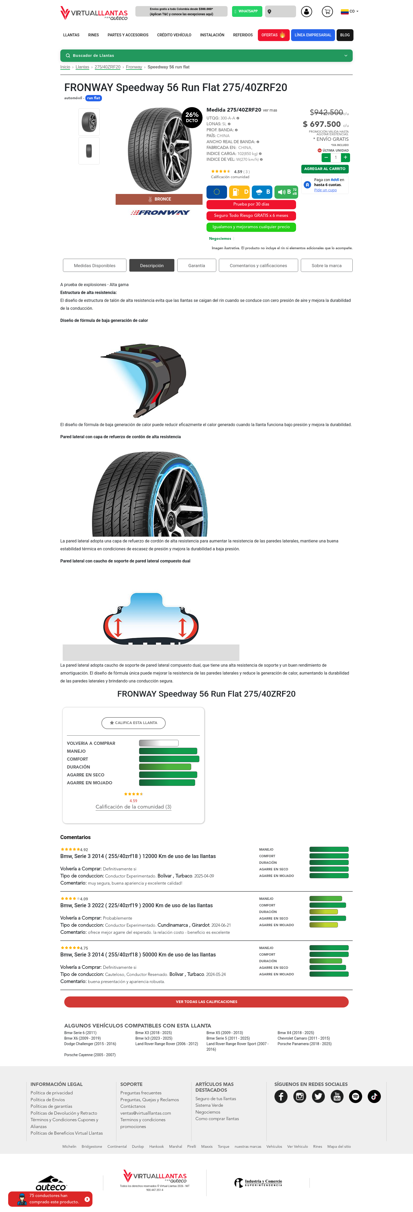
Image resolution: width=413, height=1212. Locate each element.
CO (348, 11)
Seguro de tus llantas (215, 1099)
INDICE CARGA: (221, 154)
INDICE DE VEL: (220, 160)
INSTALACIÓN (212, 35)
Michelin (69, 1147)
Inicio (65, 67)
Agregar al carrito (325, 169)
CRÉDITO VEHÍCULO (174, 35)
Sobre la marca (327, 265)
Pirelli (191, 1147)
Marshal (175, 1147)
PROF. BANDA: (220, 130)
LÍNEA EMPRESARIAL (313, 35)
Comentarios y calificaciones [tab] (258, 265)
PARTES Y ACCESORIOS (128, 35)
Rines (317, 1147)
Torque (223, 1147)
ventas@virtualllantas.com (145, 1113)
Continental (117, 1147)
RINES (93, 35)
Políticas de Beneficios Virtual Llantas (67, 1133)
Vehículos (274, 1147)
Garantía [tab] (196, 265)
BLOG (345, 35)
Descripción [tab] (152, 265)
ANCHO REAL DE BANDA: (230, 142)
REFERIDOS (243, 35)
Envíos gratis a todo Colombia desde (181, 12)
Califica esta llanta (133, 723)
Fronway (134, 67)
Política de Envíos (48, 1100)
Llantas (82, 67)
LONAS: (213, 124)
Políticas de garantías (51, 1106)
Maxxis (207, 1147)
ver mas (270, 110)
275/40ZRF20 (108, 67)
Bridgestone (92, 1147)
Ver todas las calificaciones (206, 1002)
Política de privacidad (52, 1093)
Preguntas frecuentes (140, 1093)
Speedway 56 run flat (168, 67)
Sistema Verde (209, 1105)
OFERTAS (274, 34)
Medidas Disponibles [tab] (95, 265)
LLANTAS (71, 35)
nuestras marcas (248, 1147)
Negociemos (220, 239)
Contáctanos (132, 1106)
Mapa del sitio (339, 1147)
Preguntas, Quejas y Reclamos (149, 1100)
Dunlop (138, 1147)
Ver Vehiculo (297, 1147)
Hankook (156, 1147)
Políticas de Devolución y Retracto (64, 1113)
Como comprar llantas (217, 1119)
